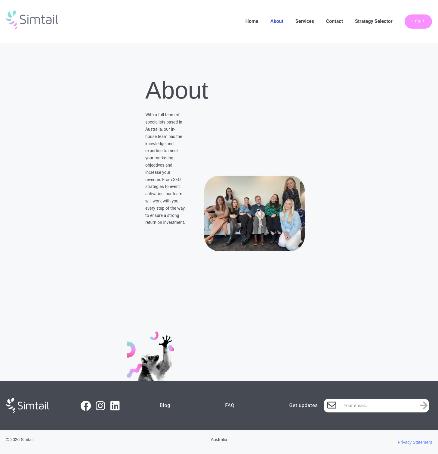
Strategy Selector (373, 21)
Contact (334, 21)
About (276, 21)
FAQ (229, 405)
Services (304, 21)
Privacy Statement (415, 442)
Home (251, 21)
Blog (165, 405)
